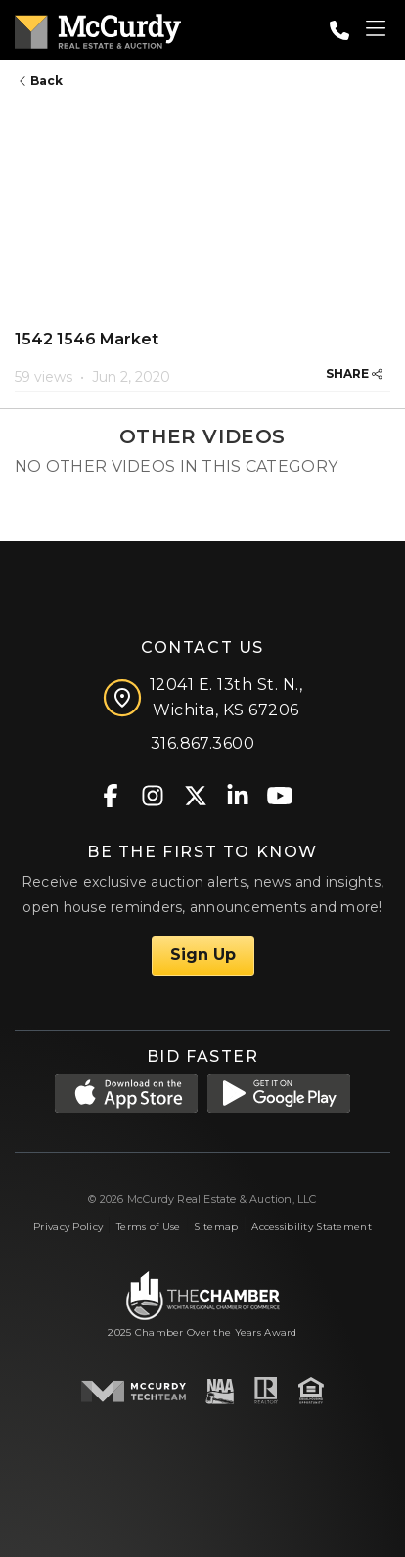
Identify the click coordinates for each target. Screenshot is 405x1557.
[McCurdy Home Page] (98, 28)
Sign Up (203, 954)
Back (41, 80)
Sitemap (216, 1226)
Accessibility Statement (311, 1226)
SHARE (354, 373)
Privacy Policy (68, 1226)
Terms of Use (148, 1226)
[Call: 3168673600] (339, 30)
